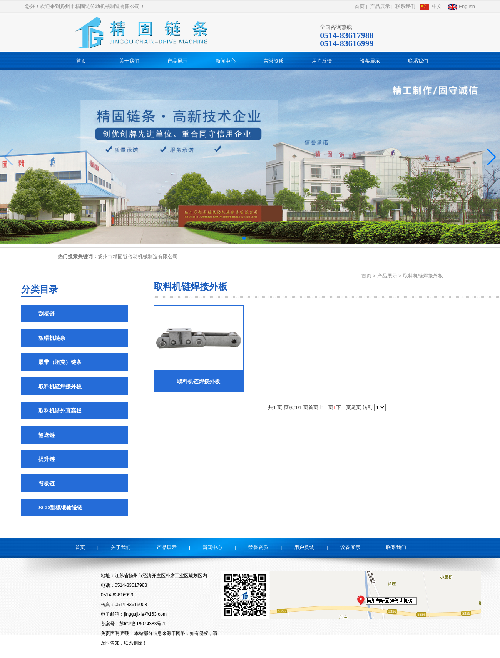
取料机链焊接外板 (423, 276)
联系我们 (405, 6)
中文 (431, 6)
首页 (360, 6)
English (461, 6)
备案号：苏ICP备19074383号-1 (133, 623)
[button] (244, 238)
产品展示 (380, 6)
